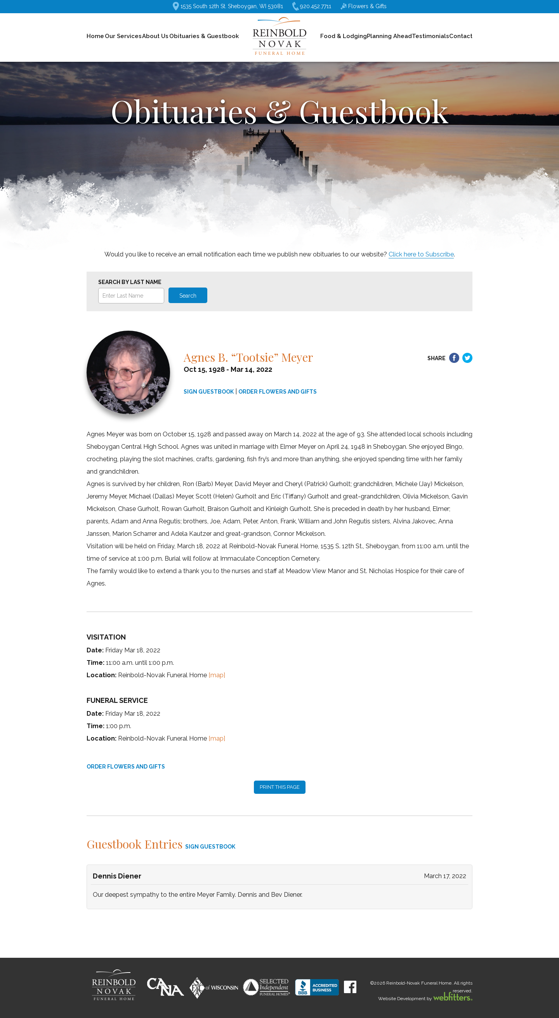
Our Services (123, 36)
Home (95, 36)
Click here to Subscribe (421, 254)
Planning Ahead (389, 36)
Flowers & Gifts (363, 6)
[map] (216, 675)
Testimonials (430, 36)
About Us (155, 36)
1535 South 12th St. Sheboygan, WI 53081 (228, 6)
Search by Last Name (129, 282)
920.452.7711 (311, 6)
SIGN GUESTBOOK (209, 392)
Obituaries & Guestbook (204, 36)
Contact (460, 36)
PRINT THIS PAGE (280, 787)
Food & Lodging (343, 36)
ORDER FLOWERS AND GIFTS (277, 392)
